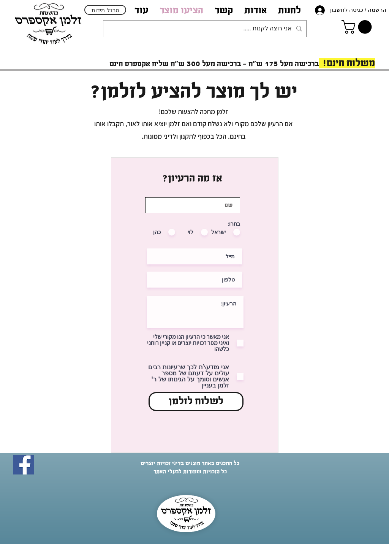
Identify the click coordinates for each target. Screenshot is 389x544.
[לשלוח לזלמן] (196, 401)
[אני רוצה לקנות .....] (205, 29)
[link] (358, 27)
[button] (255, 10)
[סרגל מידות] (105, 10)
